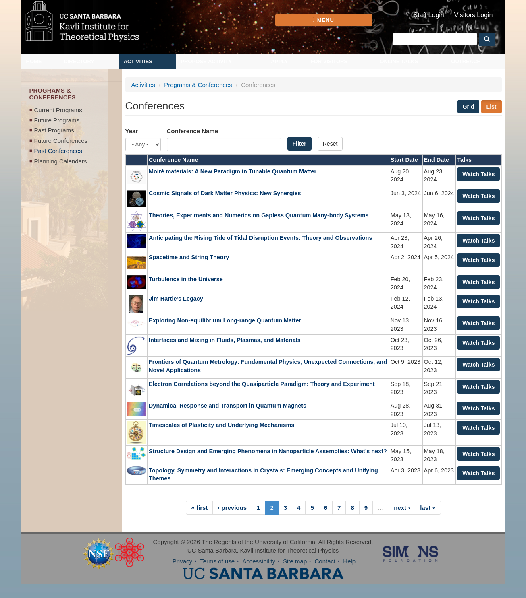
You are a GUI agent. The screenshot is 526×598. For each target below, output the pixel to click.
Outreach (466, 61)
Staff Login (429, 15)
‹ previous (232, 507)
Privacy (182, 561)
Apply (279, 61)
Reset (330, 143)
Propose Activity (206, 61)
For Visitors (329, 61)
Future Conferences (61, 140)
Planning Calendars (60, 161)
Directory (79, 61)
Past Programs (54, 130)
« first (199, 507)
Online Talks (399, 61)
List (491, 106)
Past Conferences (58, 150)
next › (402, 507)
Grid (468, 106)
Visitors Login (473, 15)
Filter (299, 143)
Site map (295, 561)
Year (131, 131)
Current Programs (58, 110)
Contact (324, 561)
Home (34, 61)
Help (349, 561)
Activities (138, 61)
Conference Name (192, 131)
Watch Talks (478, 174)
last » (427, 507)
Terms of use (217, 561)
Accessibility (258, 561)
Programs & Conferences (198, 84)
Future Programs (57, 120)
